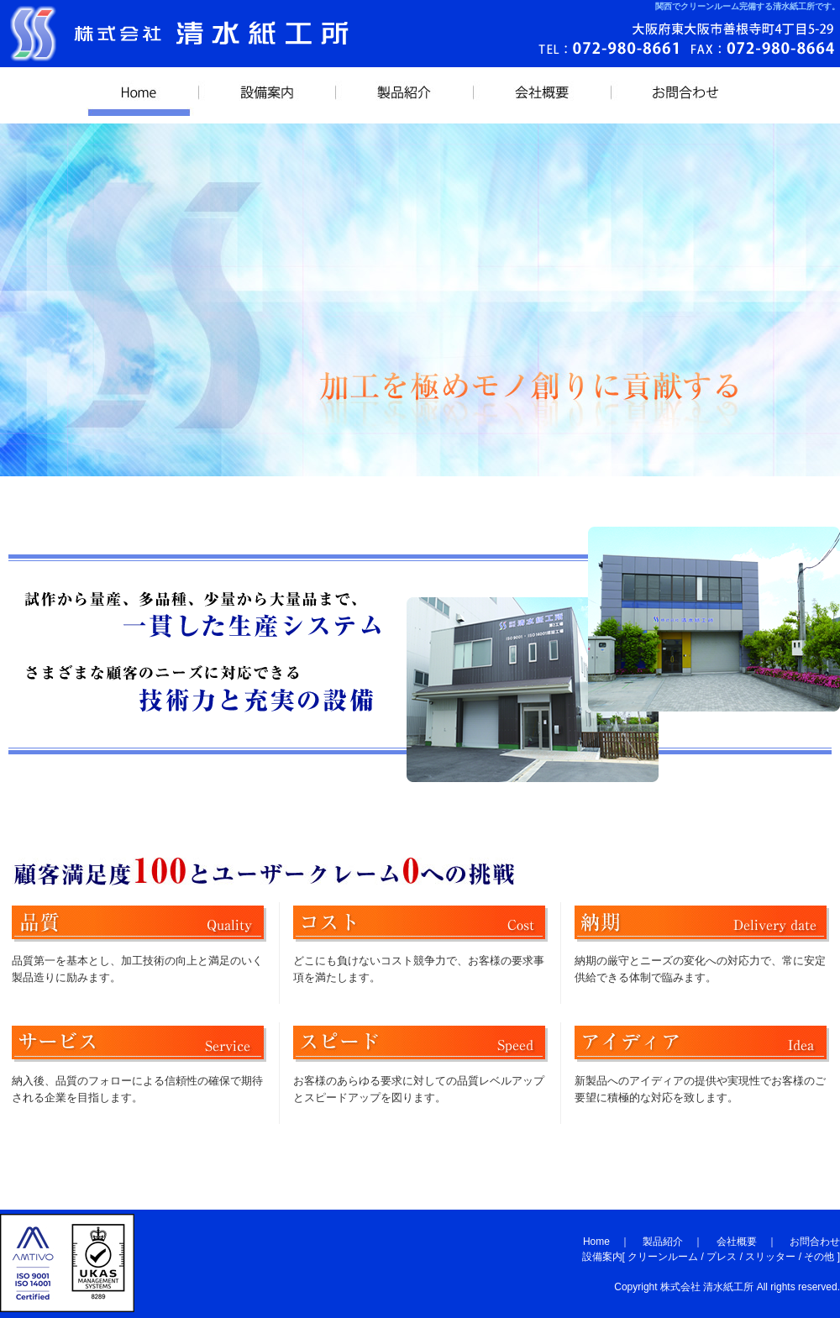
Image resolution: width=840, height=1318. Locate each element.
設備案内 (266, 95)
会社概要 (542, 95)
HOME (139, 95)
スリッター (770, 1257)
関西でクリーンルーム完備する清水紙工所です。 (747, 6)
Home (596, 1241)
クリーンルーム (662, 1257)
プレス (721, 1257)
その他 (819, 1257)
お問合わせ (685, 95)
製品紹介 (404, 95)
